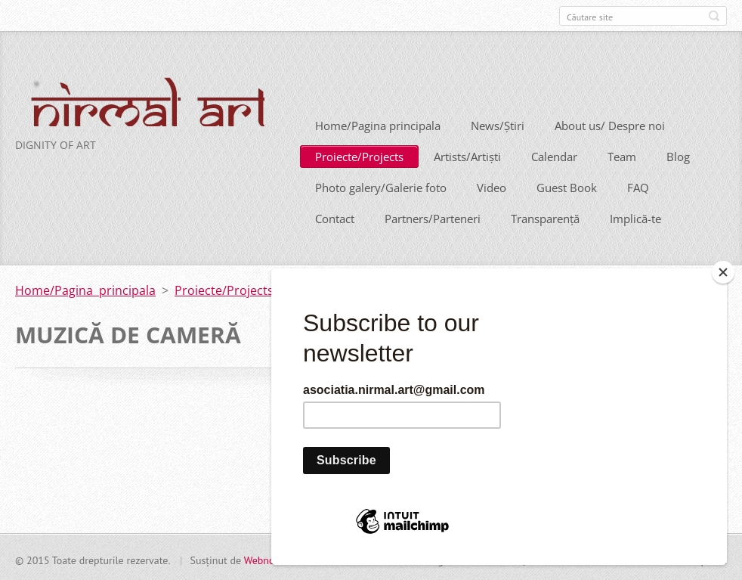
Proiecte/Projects (359, 155)
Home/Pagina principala (378, 124)
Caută (714, 16)
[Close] (723, 272)
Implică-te (635, 217)
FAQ (638, 186)
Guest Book (566, 186)
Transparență (545, 217)
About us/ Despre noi (610, 124)
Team (622, 155)
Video (491, 186)
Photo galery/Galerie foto (381, 186)
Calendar (554, 155)
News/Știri (497, 124)
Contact (334, 217)
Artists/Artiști (467, 155)
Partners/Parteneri (433, 217)
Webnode (265, 558)
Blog (678, 155)
